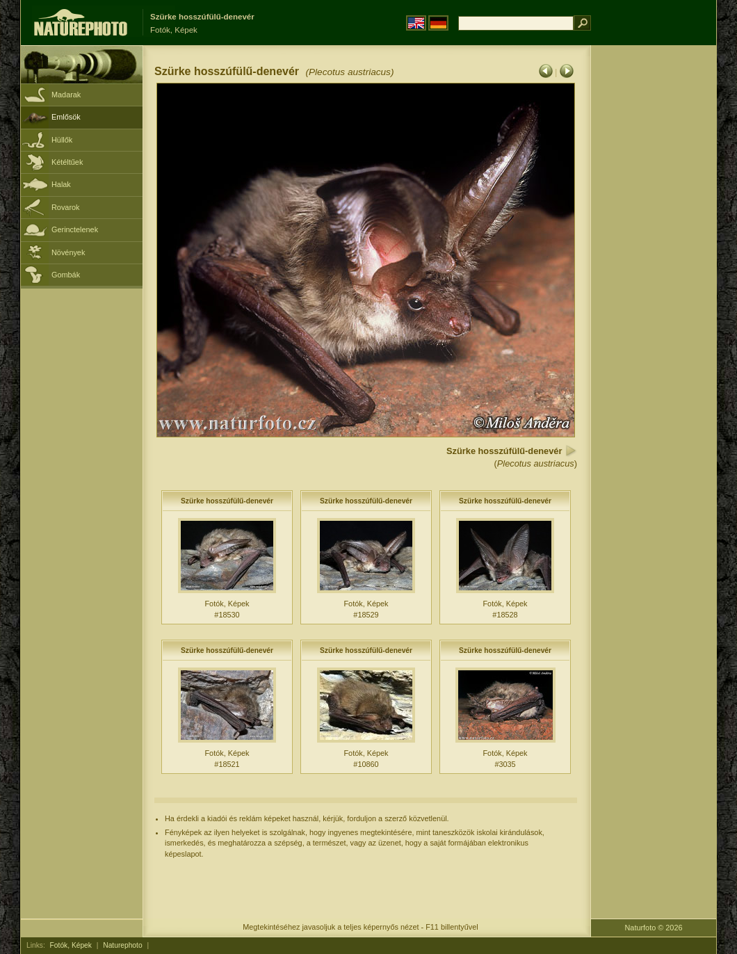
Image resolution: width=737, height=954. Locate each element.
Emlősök (66, 117)
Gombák (65, 274)
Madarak (66, 94)
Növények (68, 252)
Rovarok (65, 207)
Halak (61, 184)
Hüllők (61, 140)
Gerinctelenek (74, 229)
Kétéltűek (67, 162)
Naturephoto (122, 945)
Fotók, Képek (71, 945)
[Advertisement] (653, 267)
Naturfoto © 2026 (654, 927)
